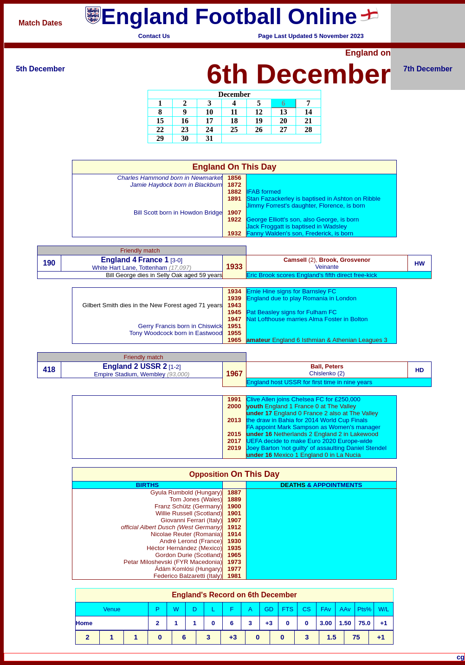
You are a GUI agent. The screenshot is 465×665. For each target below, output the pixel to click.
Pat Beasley (262, 312)
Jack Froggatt (265, 226)
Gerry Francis (157, 326)
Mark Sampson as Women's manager (328, 427)
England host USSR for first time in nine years (309, 382)
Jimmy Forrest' (266, 205)
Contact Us (154, 35)
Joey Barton (262, 447)
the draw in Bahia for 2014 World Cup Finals (307, 420)
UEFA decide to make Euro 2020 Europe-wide (309, 440)
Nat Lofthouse (265, 319)
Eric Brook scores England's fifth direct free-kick (311, 275)
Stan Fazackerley (270, 198)
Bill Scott (146, 212)
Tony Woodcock (151, 332)
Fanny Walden (266, 233)
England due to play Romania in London (301, 298)
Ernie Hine (260, 291)
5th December (40, 69)
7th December (427, 69)
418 (49, 370)
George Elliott (265, 219)
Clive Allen (260, 399)
